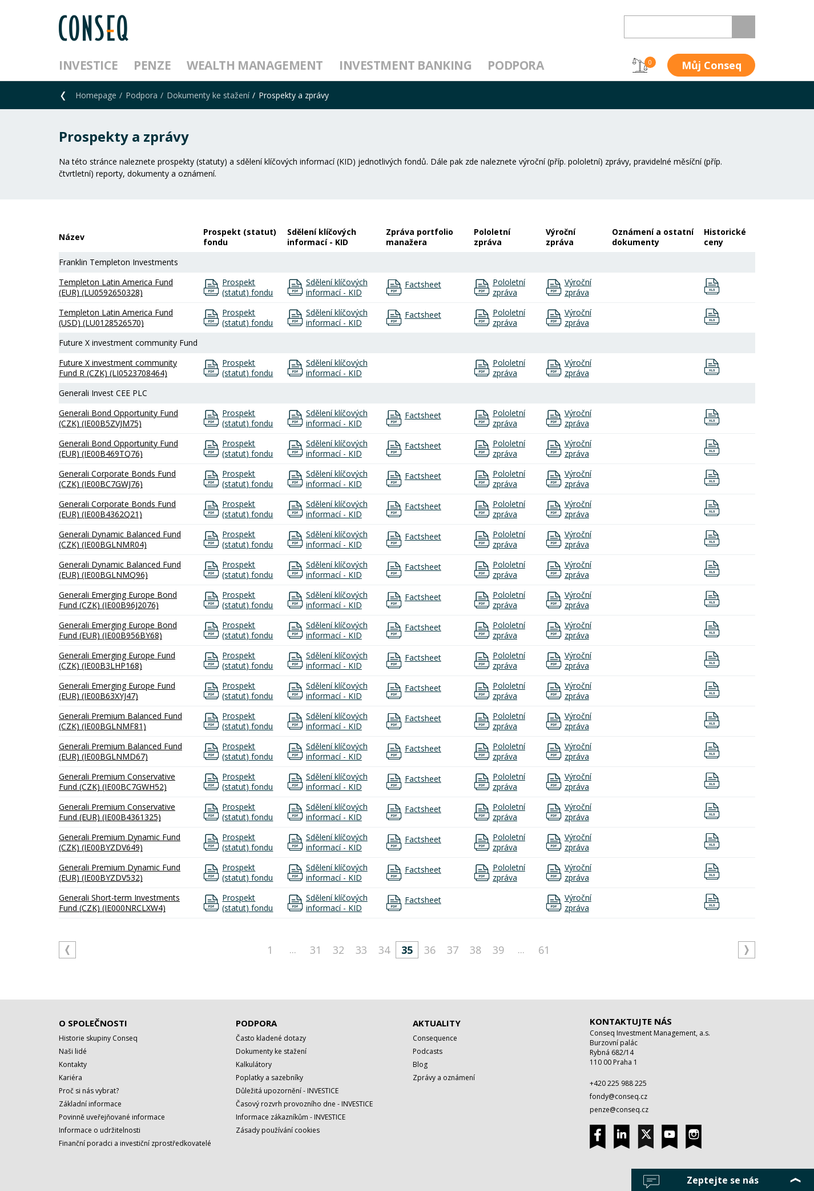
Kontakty (73, 1064)
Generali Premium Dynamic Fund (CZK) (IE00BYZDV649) (119, 842)
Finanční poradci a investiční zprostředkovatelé (135, 1143)
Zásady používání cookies (278, 1130)
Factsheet (423, 284)
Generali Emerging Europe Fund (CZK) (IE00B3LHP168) (117, 660)
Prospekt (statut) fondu (247, 287)
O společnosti (93, 1023)
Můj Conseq (712, 65)
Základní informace (90, 1104)
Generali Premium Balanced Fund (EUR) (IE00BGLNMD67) (120, 751)
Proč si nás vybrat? (89, 1091)
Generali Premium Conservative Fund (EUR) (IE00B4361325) (117, 811)
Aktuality (437, 1023)
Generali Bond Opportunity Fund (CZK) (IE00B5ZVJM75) (118, 418)
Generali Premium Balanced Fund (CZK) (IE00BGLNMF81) (120, 721)
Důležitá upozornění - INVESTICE (287, 1091)
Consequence (435, 1038)
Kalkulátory (254, 1064)
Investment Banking (405, 65)
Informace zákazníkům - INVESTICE (290, 1117)
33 (361, 950)
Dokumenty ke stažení (208, 95)
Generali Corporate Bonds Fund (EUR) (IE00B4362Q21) (117, 508)
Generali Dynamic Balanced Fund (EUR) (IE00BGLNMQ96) (120, 569)
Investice (88, 65)
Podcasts (427, 1051)
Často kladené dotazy (271, 1038)
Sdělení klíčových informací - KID (337, 287)
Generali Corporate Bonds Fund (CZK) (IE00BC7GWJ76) (117, 478)
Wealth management (255, 65)
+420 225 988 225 (618, 1083)
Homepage (95, 95)
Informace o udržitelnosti (99, 1130)
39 (498, 950)
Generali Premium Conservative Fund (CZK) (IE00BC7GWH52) (117, 781)
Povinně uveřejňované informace (112, 1117)
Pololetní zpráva (509, 287)
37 (452, 950)
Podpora (515, 65)
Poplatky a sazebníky (269, 1077)
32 (338, 950)
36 (430, 950)
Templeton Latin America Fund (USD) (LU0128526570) (116, 317)
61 (544, 950)
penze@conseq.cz (619, 1109)
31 (315, 950)
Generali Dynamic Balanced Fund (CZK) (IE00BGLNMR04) (120, 539)
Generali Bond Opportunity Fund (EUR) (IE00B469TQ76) (118, 448)
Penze (152, 65)
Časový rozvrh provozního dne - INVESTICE (304, 1104)
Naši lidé (73, 1051)
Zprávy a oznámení (444, 1077)
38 (475, 950)
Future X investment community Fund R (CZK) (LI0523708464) (118, 367)
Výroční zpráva (578, 287)
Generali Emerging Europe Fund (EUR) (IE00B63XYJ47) (117, 690)
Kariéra (70, 1077)
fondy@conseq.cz (618, 1096)
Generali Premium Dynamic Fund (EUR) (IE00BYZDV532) (119, 872)
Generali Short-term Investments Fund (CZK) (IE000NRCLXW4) (119, 902)
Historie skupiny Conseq (98, 1038)
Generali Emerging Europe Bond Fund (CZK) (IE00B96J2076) (118, 599)
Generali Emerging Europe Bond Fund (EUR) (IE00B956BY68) (118, 630)
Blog (420, 1064)
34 (384, 950)
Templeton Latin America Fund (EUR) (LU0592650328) (116, 287)
